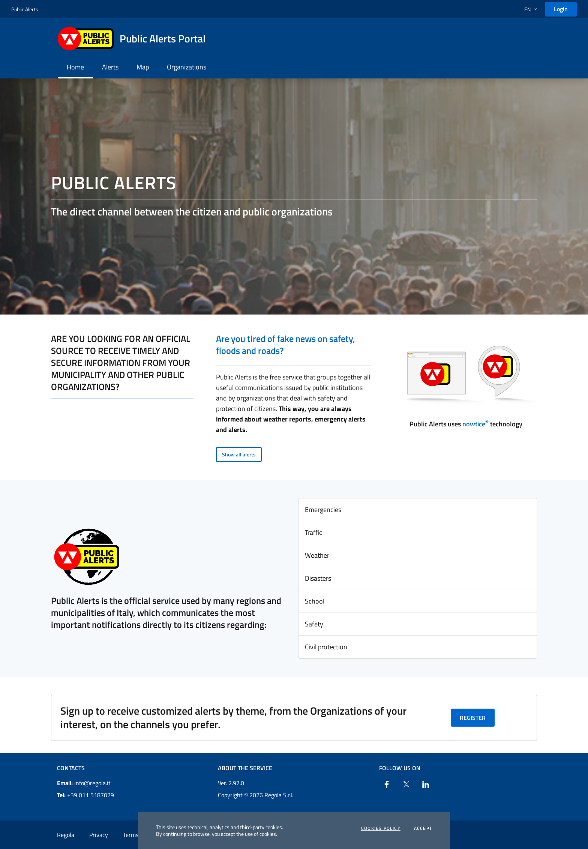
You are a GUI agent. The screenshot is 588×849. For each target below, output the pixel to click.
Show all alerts (239, 454)
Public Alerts (24, 9)
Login (561, 9)
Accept (423, 828)
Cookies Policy (380, 828)
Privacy (98, 834)
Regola (65, 834)
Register (473, 717)
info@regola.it (84, 782)
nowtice (475, 424)
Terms (130, 834)
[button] (531, 9)
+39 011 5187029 (85, 794)
